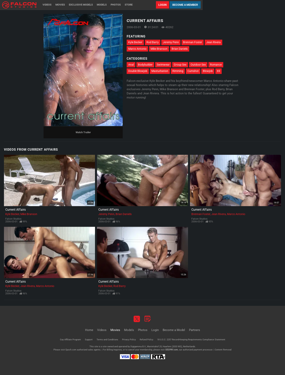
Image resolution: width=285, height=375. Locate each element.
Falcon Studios (13, 218)
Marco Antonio (137, 48)
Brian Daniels (180, 48)
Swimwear (163, 64)
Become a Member (185, 4)
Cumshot (193, 71)
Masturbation (159, 71)
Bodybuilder (145, 64)
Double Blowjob (137, 71)
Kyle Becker (135, 42)
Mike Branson (159, 48)
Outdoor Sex (198, 64)
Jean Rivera (213, 42)
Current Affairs (15, 209)
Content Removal (223, 349)
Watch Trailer (83, 132)
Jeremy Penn (171, 42)
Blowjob (208, 71)
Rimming (177, 71)
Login (162, 4)
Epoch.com (71, 349)
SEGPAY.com (171, 349)
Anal (131, 64)
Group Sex (180, 64)
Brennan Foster (192, 42)
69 (218, 71)
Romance (216, 64)
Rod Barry (152, 42)
